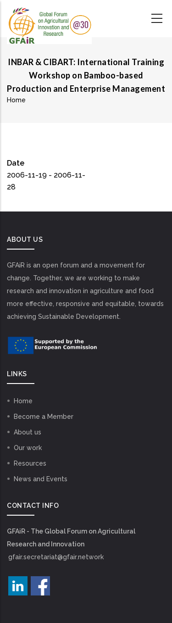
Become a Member (43, 416)
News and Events (40, 479)
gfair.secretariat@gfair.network (56, 557)
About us (27, 432)
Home (16, 100)
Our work (28, 447)
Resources (30, 463)
